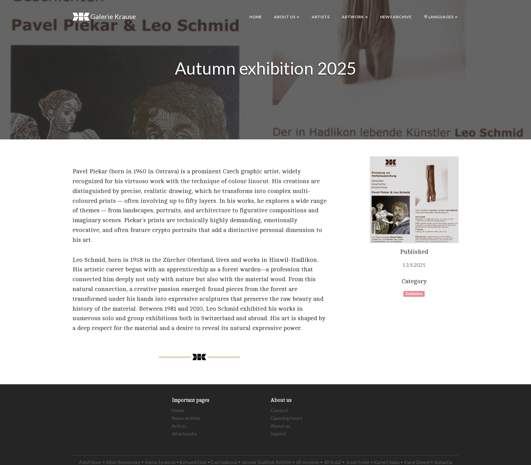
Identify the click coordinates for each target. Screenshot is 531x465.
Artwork (355, 16)
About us (286, 16)
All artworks (184, 434)
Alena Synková (160, 462)
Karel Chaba (387, 462)
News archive (395, 16)
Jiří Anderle (307, 462)
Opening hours (286, 418)
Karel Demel (417, 462)
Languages (441, 16)
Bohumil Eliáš (193, 462)
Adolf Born (90, 462)
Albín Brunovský (123, 462)
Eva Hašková (224, 462)
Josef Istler (358, 462)
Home (255, 16)
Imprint (278, 434)
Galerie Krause (104, 16)
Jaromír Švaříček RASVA (266, 462)
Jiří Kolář (332, 462)
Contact (279, 410)
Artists (321, 16)
